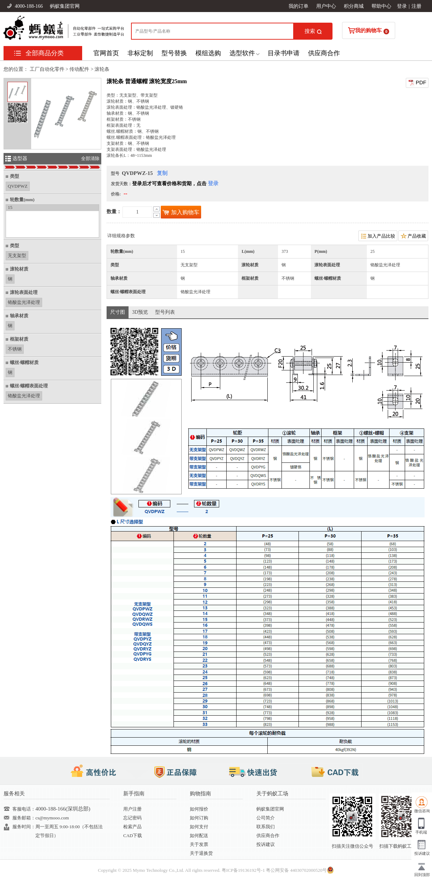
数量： (114, 211)
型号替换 (174, 53)
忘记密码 (132, 817)
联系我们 (265, 826)
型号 (115, 173)
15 (10, 207)
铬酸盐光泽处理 (24, 301)
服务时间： (23, 826)
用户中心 (326, 6)
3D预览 (140, 312)
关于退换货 (201, 853)
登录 (402, 6)
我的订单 (298, 6)
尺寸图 (117, 312)
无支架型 (17, 254)
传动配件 (79, 69)
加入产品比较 (377, 236)
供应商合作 (324, 53)
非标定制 (140, 53)
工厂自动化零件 (47, 69)
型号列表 (165, 312)
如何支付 (199, 826)
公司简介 (265, 817)
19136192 (247, 870)
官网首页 (106, 53)
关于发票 (199, 844)
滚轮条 (102, 69)
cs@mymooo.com (52, 817)
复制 (162, 173)
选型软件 (242, 53)
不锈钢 (15, 348)
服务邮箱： (23, 817)
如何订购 (199, 817)
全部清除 (90, 158)
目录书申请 (284, 53)
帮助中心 (381, 6)
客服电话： (23, 809)
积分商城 (354, 6)
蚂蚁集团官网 (65, 6)
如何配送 (199, 835)
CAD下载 (132, 835)
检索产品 (132, 826)
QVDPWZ (18, 185)
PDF (417, 82)
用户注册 (132, 809)
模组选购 (208, 53)
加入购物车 (181, 212)
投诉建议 (265, 844)
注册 (416, 6)
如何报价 (199, 809)
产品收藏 (413, 236)
